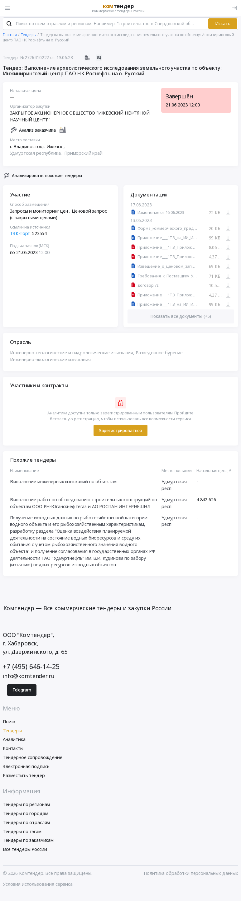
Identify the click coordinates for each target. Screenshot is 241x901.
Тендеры (12, 731)
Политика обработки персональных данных (191, 874)
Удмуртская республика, (36, 154)
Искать (222, 24)
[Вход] (234, 8)
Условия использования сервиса (38, 885)
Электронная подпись (26, 767)
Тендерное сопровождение (32, 758)
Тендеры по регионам (26, 805)
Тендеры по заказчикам (28, 841)
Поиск (9, 722)
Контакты (13, 749)
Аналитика (14, 740)
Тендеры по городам (25, 814)
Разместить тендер (24, 776)
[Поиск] (9, 25)
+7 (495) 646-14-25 (31, 667)
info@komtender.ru (29, 676)
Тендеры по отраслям (26, 823)
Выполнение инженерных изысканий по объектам (63, 482)
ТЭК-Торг (20, 234)
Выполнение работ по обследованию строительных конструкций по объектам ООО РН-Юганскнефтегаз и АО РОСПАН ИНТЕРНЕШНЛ (83, 504)
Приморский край (83, 154)
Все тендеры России (25, 850)
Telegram (21, 691)
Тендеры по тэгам (22, 832)
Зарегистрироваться (120, 431)
